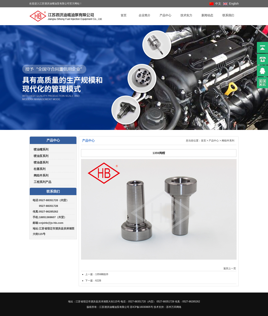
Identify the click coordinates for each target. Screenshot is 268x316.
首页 (123, 15)
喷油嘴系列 (41, 149)
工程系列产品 (42, 182)
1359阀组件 (101, 274)
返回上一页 (229, 268)
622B (98, 280)
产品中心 (165, 15)
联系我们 (228, 15)
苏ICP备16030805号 (141, 307)
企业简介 (144, 15)
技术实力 (186, 15)
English (234, 3)
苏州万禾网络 (173, 307)
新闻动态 (207, 15)
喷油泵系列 (41, 156)
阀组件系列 (41, 175)
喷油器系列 (41, 162)
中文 (218, 3)
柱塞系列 (39, 169)
